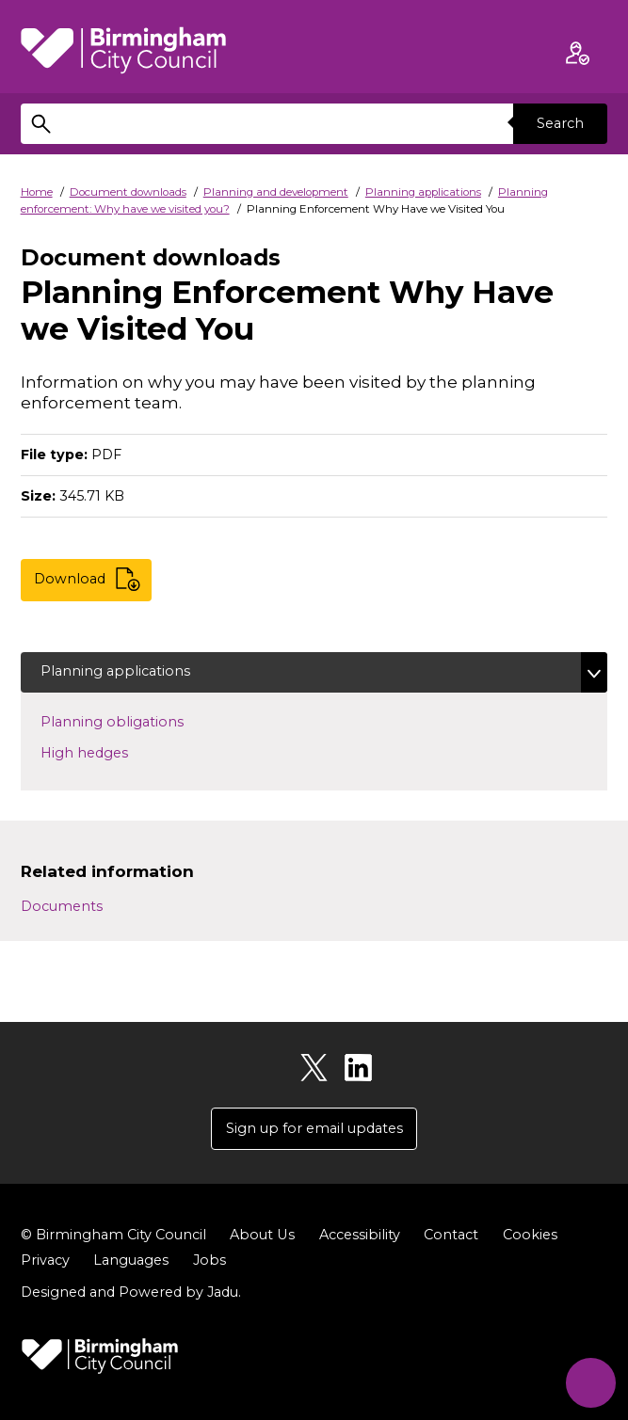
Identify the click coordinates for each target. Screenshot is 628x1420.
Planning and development (275, 192)
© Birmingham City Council (113, 1234)
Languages (131, 1260)
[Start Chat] (590, 1382)
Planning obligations (142, 720)
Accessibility (358, 1234)
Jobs (209, 1260)
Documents (62, 906)
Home (37, 192)
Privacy (45, 1260)
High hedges (114, 751)
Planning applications (423, 192)
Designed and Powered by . (131, 1292)
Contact (450, 1234)
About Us (262, 1234)
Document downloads (128, 192)
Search (560, 123)
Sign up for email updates (314, 1128)
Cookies (529, 1234)
